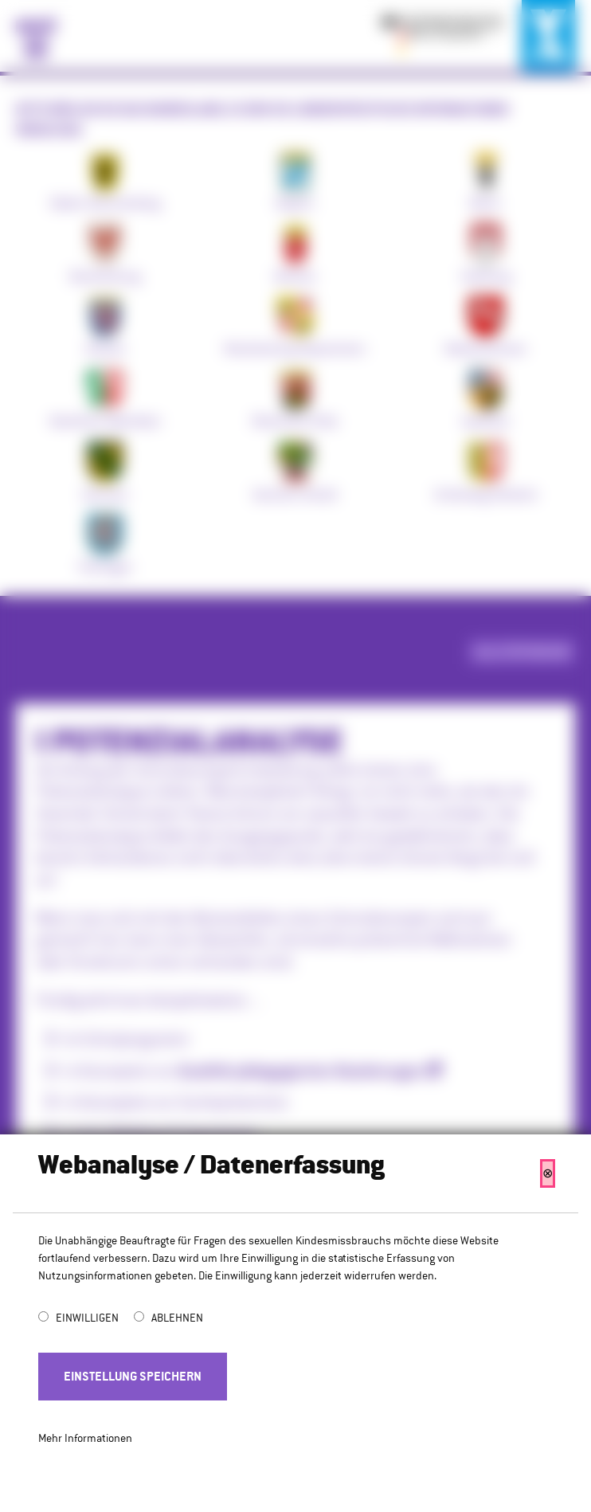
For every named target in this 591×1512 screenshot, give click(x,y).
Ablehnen (177, 1317)
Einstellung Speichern (133, 1376)
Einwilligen (88, 1317)
